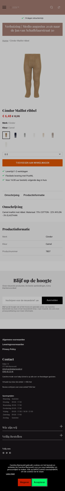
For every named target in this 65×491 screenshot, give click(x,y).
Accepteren (39, 482)
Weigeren (24, 482)
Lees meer (10, 474)
